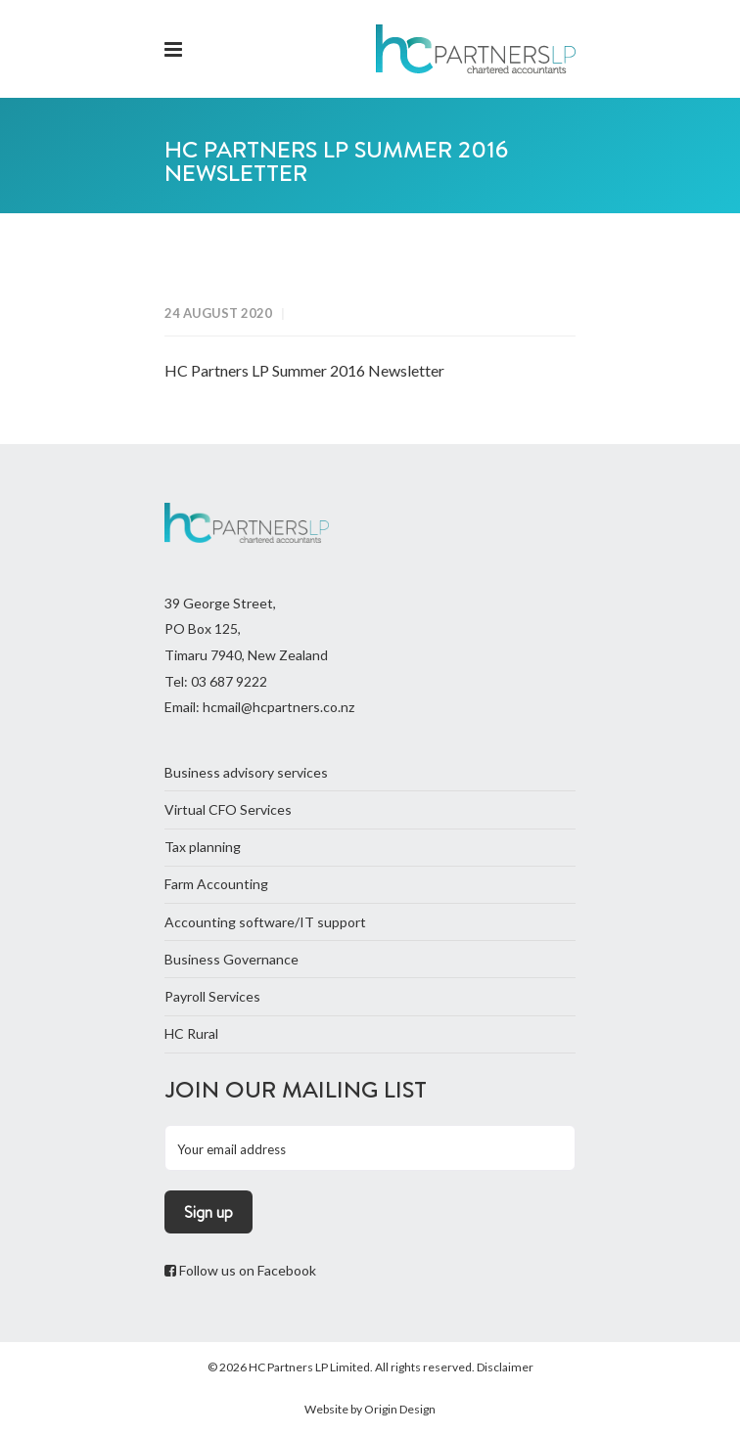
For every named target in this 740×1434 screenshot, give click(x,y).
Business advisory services (246, 772)
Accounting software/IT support (265, 922)
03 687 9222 (229, 681)
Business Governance (231, 959)
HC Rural (191, 1033)
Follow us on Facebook (240, 1270)
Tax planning (202, 846)
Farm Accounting (216, 883)
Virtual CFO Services (228, 809)
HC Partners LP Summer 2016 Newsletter (304, 370)
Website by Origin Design (370, 1409)
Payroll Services (212, 996)
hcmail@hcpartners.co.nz (278, 706)
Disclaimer (505, 1367)
